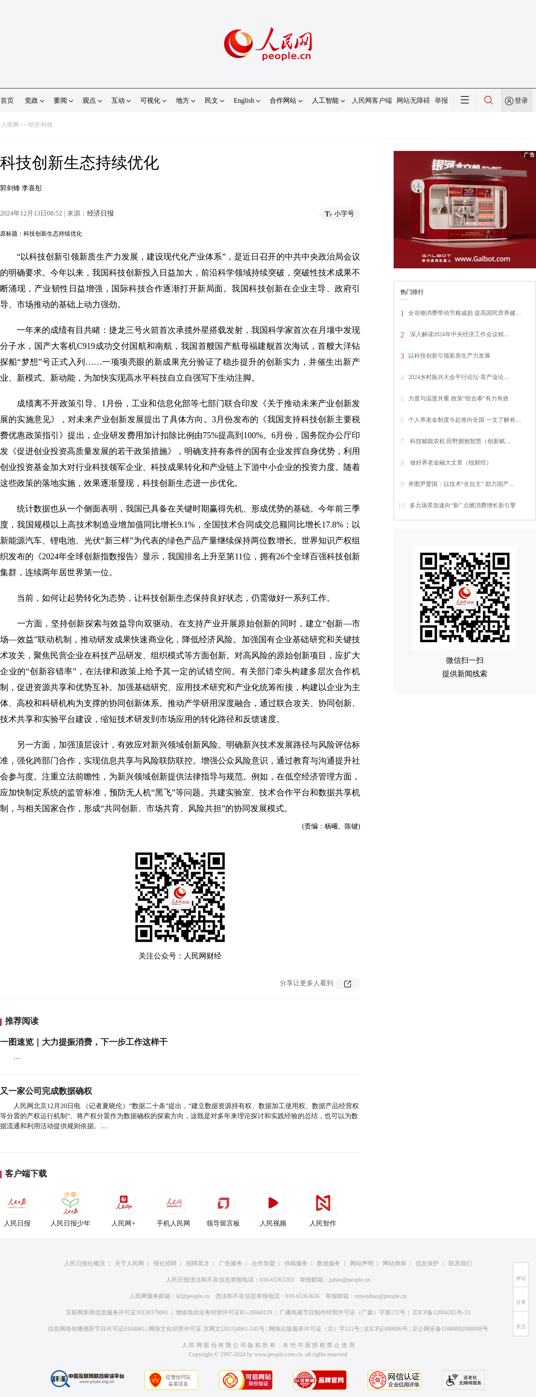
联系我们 (460, 1263)
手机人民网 (173, 1207)
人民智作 (323, 1207)
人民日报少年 (70, 1207)
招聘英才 (197, 1263)
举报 (441, 100)
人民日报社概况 (84, 1263)
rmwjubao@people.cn (381, 1296)
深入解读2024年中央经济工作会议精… (459, 334)
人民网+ (123, 1207)
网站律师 (394, 1263)
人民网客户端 (372, 100)
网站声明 (362, 1263)
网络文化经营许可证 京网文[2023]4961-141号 (207, 1329)
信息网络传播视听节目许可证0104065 (96, 1329)
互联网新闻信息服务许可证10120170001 (117, 1312)
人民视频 (273, 1207)
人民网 (10, 125)
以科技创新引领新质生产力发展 (449, 356)
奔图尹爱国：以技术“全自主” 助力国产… (461, 484)
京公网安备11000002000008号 (450, 1329)
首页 (7, 100)
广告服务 (230, 1263)
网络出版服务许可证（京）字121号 (314, 1329)
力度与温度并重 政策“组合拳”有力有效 (458, 398)
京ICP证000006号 (385, 1329)
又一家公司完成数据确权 (46, 1091)
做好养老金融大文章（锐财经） (450, 463)
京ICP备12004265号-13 (441, 1312)
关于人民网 (129, 1263)
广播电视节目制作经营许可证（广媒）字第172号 (342, 1312)
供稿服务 (296, 1263)
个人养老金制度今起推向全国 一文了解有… (464, 420)
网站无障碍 (413, 100)
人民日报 (17, 1207)
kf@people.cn (192, 1296)
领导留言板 (223, 1207)
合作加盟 (263, 1263)
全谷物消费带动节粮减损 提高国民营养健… (464, 313)
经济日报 (100, 213)
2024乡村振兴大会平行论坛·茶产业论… (459, 377)
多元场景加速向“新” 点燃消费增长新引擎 (463, 505)
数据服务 (328, 1263)
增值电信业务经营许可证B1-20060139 (223, 1312)
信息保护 (427, 1263)
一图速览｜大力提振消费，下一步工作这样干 (84, 1041)
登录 (521, 100)
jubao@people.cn (349, 1280)
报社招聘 (165, 1263)
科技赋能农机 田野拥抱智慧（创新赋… (459, 441)
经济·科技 (40, 125)
